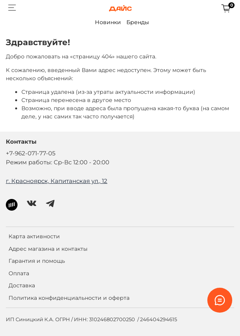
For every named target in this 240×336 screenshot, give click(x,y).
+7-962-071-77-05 (30, 153)
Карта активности (34, 236)
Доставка (22, 285)
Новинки (108, 22)
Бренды (137, 22)
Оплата (19, 273)
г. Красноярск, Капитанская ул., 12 (56, 181)
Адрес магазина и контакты (48, 248)
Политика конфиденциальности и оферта (69, 297)
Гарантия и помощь (37, 260)
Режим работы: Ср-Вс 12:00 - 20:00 (57, 162)
